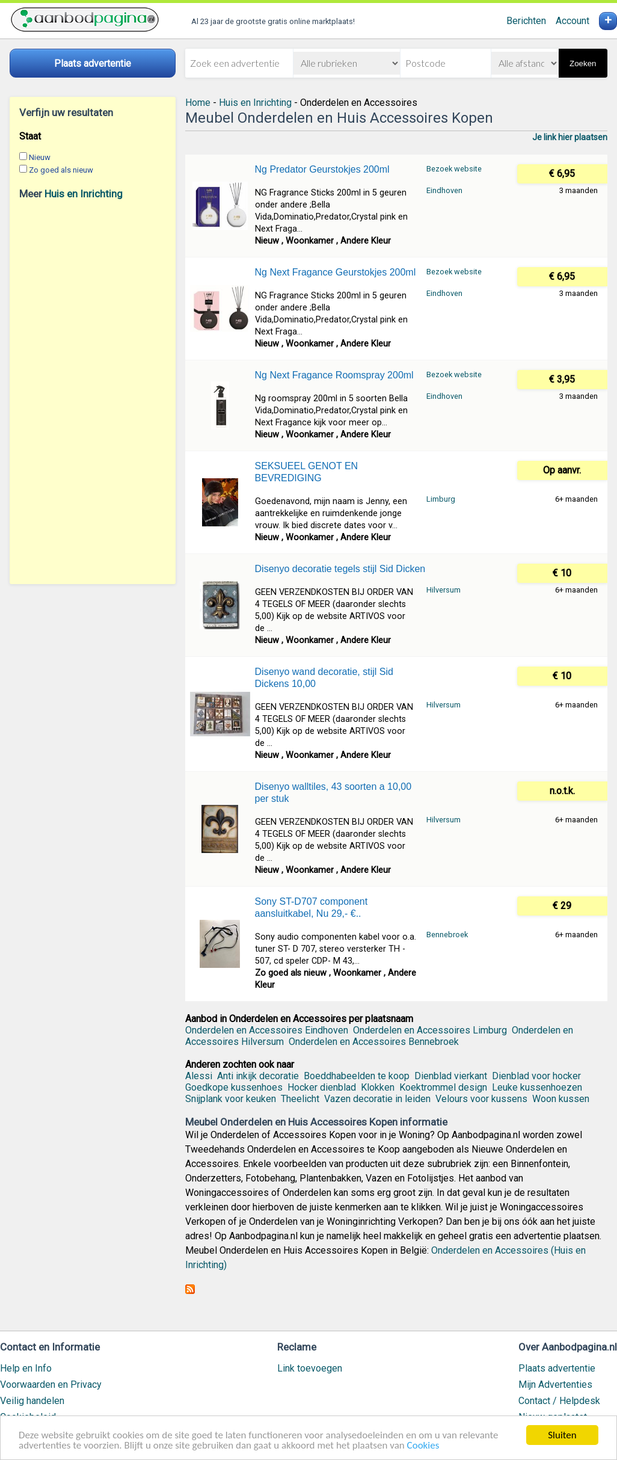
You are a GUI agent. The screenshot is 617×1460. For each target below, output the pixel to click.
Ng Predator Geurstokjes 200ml (322, 169)
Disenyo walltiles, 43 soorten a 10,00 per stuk (333, 792)
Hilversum (443, 589)
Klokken (377, 1087)
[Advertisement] (92, 391)
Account (572, 20)
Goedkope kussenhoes (234, 1087)
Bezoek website (454, 168)
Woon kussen (560, 1098)
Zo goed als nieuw (61, 169)
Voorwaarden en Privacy (51, 1384)
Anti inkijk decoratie (258, 1076)
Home (197, 102)
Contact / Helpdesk (559, 1400)
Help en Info (26, 1368)
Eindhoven (444, 190)
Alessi (198, 1076)
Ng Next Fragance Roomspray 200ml (334, 375)
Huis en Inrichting (84, 194)
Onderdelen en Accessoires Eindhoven (266, 1030)
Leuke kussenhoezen (537, 1087)
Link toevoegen (309, 1368)
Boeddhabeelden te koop (357, 1076)
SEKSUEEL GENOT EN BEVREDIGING (306, 472)
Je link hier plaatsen (569, 137)
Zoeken (582, 63)
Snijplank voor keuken (230, 1098)
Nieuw (40, 157)
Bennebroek (447, 934)
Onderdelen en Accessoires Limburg (430, 1030)
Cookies (423, 1446)
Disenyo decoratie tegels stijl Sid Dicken (340, 569)
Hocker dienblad (321, 1087)
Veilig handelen (32, 1400)
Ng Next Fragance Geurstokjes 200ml (335, 272)
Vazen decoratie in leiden (377, 1098)
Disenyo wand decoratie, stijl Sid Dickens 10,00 (324, 678)
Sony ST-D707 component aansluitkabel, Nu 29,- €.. (311, 907)
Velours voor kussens (481, 1098)
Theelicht (300, 1098)
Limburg (440, 499)
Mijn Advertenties (555, 1384)
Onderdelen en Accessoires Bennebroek (374, 1041)
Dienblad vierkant (450, 1076)
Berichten (526, 20)
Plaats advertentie (556, 1368)
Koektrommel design (443, 1087)
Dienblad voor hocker (536, 1076)
